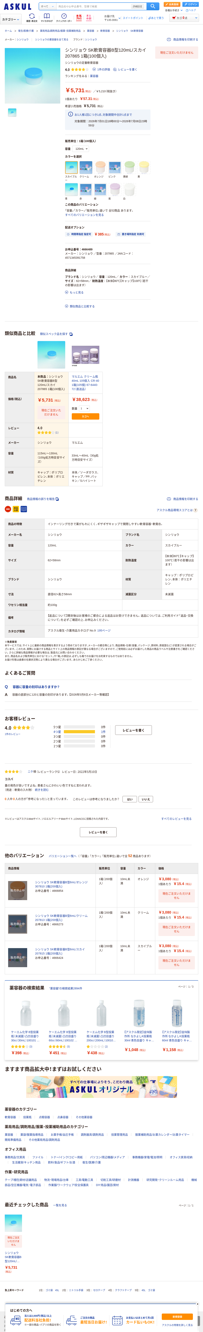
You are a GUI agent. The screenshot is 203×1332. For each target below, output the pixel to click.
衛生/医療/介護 (26, 31)
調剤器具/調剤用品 (92, 1134)
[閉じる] (197, 1304)
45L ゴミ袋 (148, 1290)
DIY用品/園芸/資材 (107, 1185)
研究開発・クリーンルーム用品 (165, 1179)
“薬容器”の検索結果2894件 (65, 988)
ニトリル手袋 (76, 1290)
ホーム (8, 31)
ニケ (30, 771)
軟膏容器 (105, 31)
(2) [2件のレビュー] (106, 1046)
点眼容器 (44, 1117)
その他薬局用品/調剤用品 (44, 1139)
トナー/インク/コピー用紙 (67, 1157)
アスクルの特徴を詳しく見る (177, 1325)
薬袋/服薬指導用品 (31, 1134)
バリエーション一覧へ (63, 856)
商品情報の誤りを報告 (43, 499)
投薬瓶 (27, 1117)
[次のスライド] (197, 1020)
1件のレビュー (12, 734)
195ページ (104, 630)
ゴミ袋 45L (52, 1290)
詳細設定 (137, 6)
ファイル (37, 1157)
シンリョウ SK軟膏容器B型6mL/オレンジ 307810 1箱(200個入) (61, 884)
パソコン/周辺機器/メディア (107, 1157)
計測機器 (133, 1179)
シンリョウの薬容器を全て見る (51, 39)
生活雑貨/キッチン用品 (26, 1162)
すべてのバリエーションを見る (84, 214)
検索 (153, 6)
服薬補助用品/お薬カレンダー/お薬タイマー (162, 1134)
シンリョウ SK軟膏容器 (129, 31)
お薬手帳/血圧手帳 (62, 1134)
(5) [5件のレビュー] (68, 1046)
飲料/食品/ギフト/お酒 (61, 1162)
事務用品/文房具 (15, 1157)
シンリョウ (23, 39)
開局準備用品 (13, 1139)
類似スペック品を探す (56, 334)
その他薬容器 (84, 1117)
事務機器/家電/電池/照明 (147, 1157)
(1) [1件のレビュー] (56, 432)
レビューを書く (125, 69)
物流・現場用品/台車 (56, 1179)
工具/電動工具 (84, 1179)
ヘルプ (192, 10)
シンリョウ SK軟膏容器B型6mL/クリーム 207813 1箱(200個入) (61, 918)
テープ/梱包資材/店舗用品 (21, 1179)
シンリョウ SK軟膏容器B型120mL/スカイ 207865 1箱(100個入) (13, 1257)
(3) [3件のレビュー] (30, 1046)
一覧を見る (60, 1205)
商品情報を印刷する (182, 39)
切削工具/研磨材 (111, 1179)
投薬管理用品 (119, 1134)
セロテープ (99, 1290)
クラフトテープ (123, 1290)
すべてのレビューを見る (176, 818)
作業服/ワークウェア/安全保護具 (68, 1185)
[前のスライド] (5, 1020)
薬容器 (90, 31)
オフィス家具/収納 (181, 1157)
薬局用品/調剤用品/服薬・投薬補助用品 (60, 31)
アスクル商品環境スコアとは (177, 510)
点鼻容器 (62, 1117)
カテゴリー (10, 19)
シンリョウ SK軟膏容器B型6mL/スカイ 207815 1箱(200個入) (60, 951)
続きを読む (42, 789)
